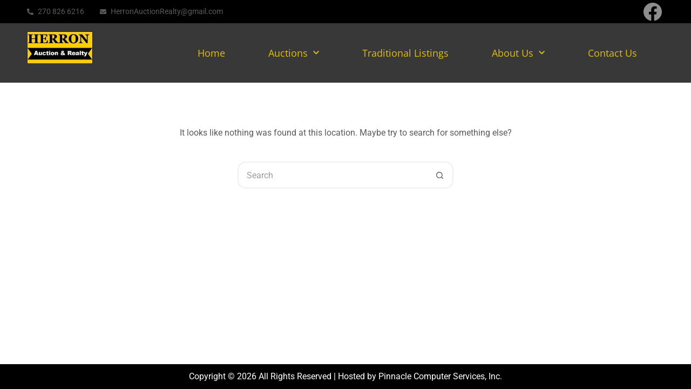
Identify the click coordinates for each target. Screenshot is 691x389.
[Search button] (439, 175)
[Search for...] (332, 175)
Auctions (293, 53)
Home (211, 52)
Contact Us (612, 52)
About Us (518, 53)
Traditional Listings (405, 52)
